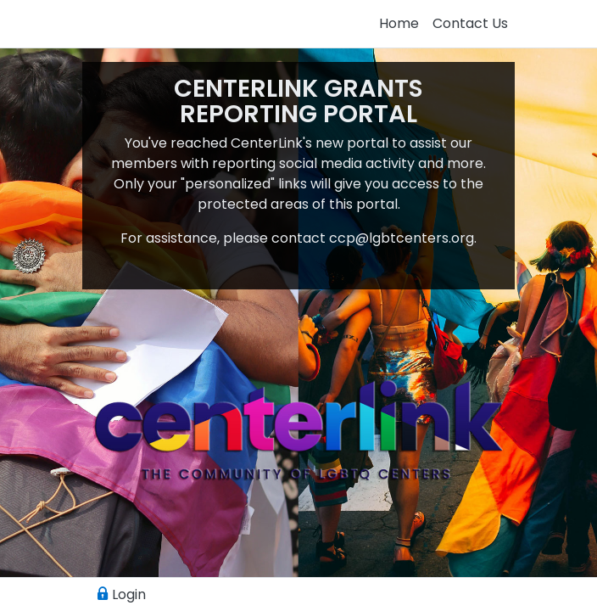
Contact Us (470, 23)
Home (399, 23)
